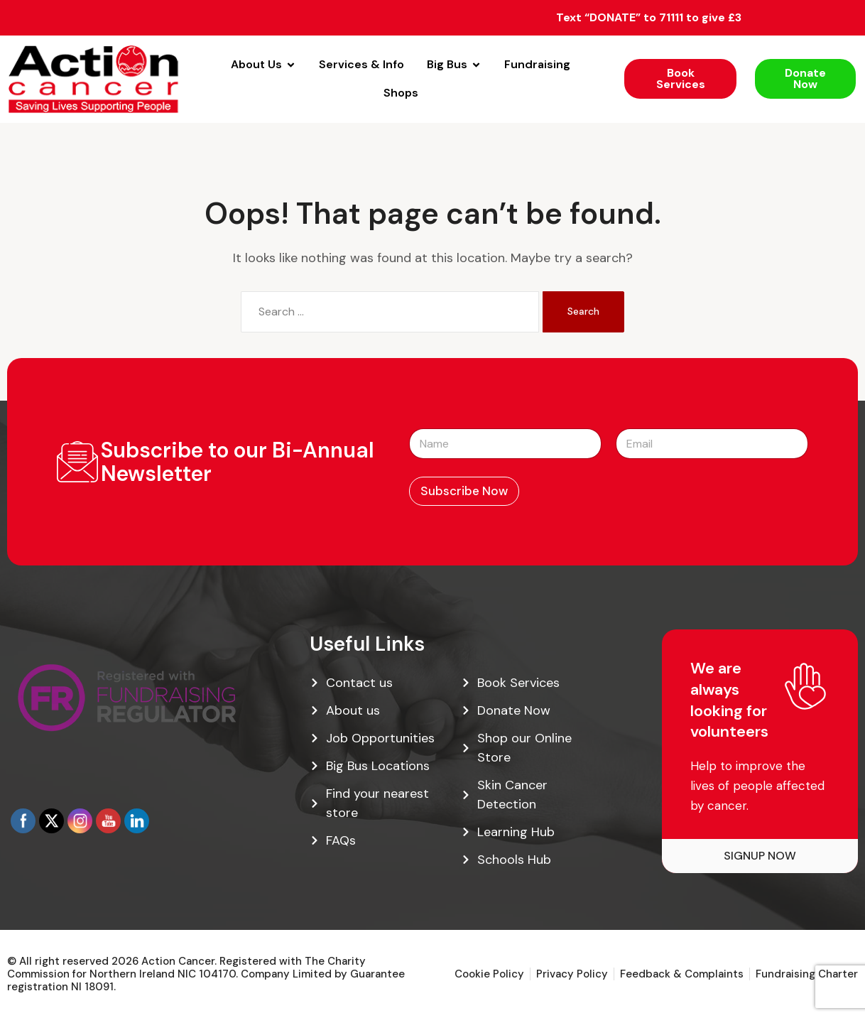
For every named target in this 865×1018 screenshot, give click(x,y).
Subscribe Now (464, 491)
